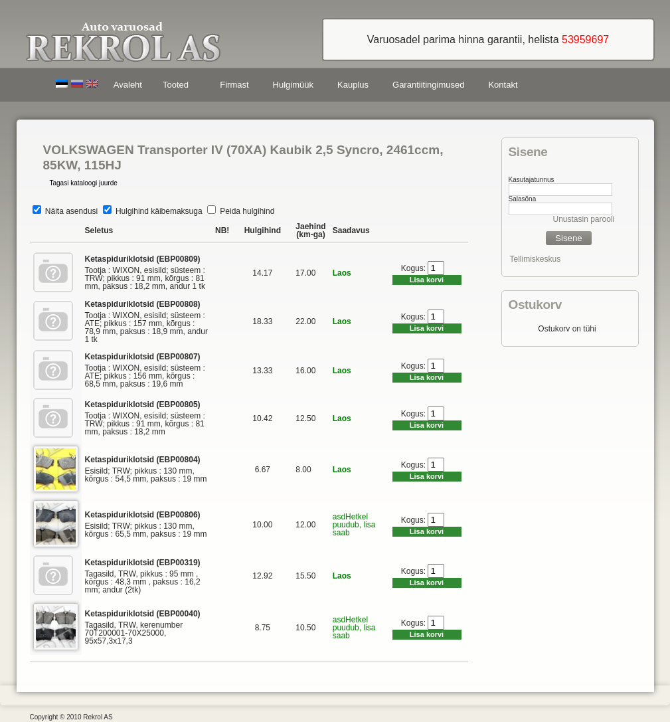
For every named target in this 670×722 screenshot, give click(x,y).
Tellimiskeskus (535, 259)
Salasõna (523, 199)
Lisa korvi (427, 280)
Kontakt (502, 85)
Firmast (234, 85)
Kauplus (353, 85)
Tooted (178, 87)
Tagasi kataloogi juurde (84, 183)
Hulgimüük (293, 85)
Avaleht (128, 85)
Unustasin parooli (584, 219)
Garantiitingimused (428, 85)
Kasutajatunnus (531, 179)
